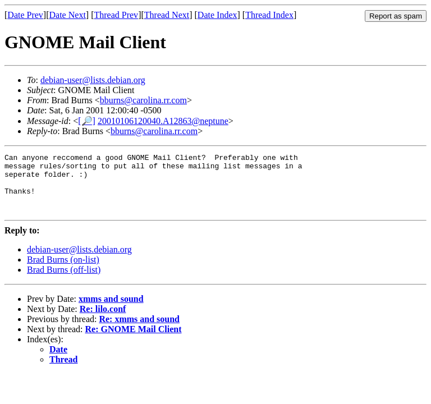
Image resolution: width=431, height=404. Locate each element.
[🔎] (86, 121)
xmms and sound (111, 310)
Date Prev (25, 15)
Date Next (67, 15)
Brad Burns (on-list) (63, 271)
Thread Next (166, 15)
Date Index (217, 15)
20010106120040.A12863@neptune (163, 121)
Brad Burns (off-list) (63, 281)
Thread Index (269, 15)
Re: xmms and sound (139, 331)
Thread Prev (116, 15)
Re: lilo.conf (103, 320)
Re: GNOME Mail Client (133, 341)
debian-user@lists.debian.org (92, 80)
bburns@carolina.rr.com (143, 100)
